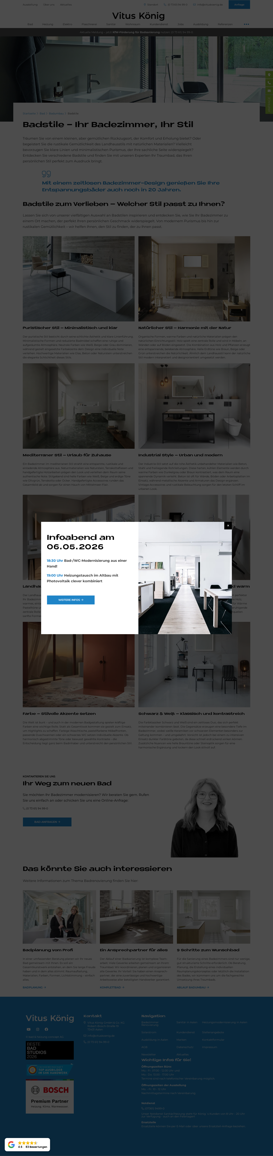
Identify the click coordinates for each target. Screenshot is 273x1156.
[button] (27, 1144)
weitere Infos (69, 600)
